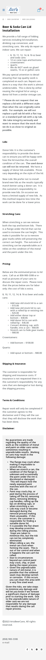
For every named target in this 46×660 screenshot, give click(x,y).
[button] (4, 10)
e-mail (5, 642)
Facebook (27, 649)
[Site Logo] (13, 10)
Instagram (41, 649)
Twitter (32, 649)
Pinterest (37, 649)
